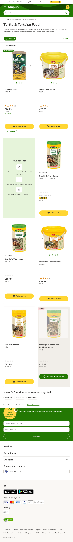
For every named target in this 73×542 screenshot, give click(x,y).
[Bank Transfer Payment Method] (39, 502)
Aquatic (9, 20)
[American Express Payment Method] (18, 503)
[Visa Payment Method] (6, 503)
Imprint (38, 530)
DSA (60, 530)
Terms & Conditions (49, 530)
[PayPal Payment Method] (24, 503)
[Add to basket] (19, 126)
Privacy (44, 533)
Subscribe (36, 436)
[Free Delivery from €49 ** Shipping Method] (6, 512)
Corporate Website (26, 530)
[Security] (8, 520)
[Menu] (5, 7)
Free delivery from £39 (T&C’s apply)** (17, 2)
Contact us (43, 2)
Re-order (55, 2)
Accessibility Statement (57, 533)
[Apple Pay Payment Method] (30, 503)
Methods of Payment (25, 533)
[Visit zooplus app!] (10, 494)
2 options (43, 172)
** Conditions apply (33, 405)
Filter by (10, 38)
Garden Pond (17, 20)
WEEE (37, 533)
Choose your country (14, 466)
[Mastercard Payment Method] (12, 503)
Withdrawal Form (9, 533)
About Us (6, 530)
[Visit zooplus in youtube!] (4, 485)
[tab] (17, 83)
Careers (15, 530)
